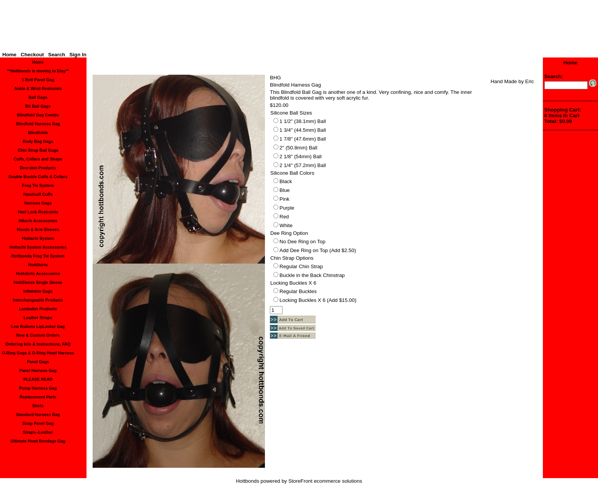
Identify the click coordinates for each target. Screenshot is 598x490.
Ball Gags (38, 97)
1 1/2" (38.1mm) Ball (302, 121)
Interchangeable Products (38, 300)
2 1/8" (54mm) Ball (300, 156)
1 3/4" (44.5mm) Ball (302, 130)
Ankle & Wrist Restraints (38, 88)
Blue (284, 190)
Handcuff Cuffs (37, 194)
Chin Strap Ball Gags (38, 150)
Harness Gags (38, 203)
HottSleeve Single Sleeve (38, 282)
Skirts (38, 405)
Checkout (32, 54)
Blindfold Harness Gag (38, 123)
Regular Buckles (298, 291)
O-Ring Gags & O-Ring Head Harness (38, 353)
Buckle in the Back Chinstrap (312, 275)
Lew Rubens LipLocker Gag (38, 326)
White (285, 225)
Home (9, 54)
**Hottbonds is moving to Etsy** (38, 71)
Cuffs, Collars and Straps (37, 159)
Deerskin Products (38, 168)
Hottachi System (38, 238)
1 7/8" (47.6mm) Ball (302, 139)
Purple (286, 208)
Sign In (77, 54)
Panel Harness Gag (38, 370)
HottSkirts (38, 264)
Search (56, 54)
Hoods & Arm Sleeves (38, 229)
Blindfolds (38, 132)
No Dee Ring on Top (302, 241)
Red (284, 217)
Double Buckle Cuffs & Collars (37, 176)
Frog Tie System (38, 185)
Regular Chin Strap (301, 266)
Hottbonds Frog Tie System (38, 256)
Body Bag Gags (38, 141)
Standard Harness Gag (38, 414)
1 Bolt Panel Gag (38, 79)
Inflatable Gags (37, 291)
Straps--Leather (38, 432)
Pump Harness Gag (38, 388)
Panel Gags (38, 361)
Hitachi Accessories (38, 220)
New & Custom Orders (38, 335)
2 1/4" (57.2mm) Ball (302, 165)
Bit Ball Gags (38, 106)
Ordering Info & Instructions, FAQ (37, 344)
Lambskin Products (38, 308)
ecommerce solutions (338, 481)
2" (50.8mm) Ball (298, 148)
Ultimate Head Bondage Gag (38, 441)
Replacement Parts (38, 397)
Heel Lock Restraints (38, 212)
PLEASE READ (37, 379)
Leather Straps (38, 317)
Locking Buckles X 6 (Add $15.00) (317, 300)
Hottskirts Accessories (38, 273)
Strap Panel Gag (38, 423)
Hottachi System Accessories (38, 247)
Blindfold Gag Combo (38, 115)
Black (285, 181)
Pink (284, 199)
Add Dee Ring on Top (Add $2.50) (317, 250)
